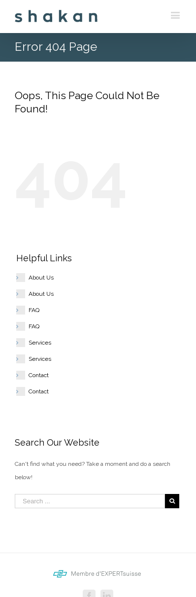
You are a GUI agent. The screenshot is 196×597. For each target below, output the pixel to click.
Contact (39, 375)
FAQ (34, 310)
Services (40, 342)
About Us (41, 277)
